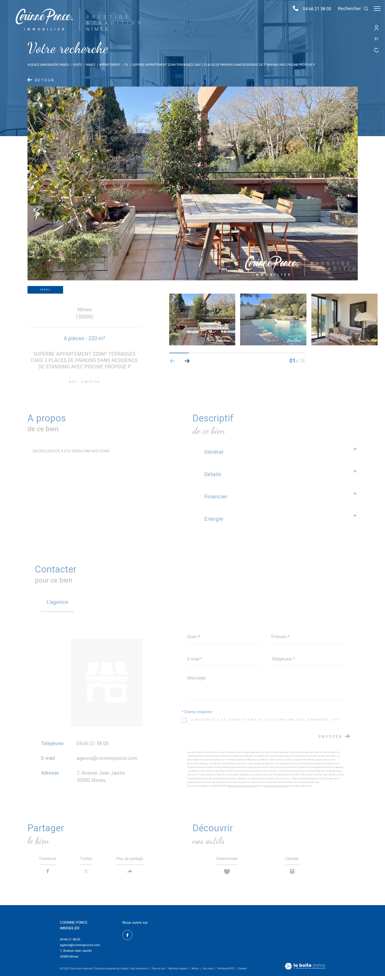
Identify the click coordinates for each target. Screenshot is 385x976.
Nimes (90, 64)
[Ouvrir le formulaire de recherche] (351, 8)
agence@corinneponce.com (107, 758)
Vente (77, 64)
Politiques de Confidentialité (242, 786)
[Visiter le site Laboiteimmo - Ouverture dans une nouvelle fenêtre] (305, 966)
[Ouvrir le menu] (377, 8)
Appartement (110, 64)
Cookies (242, 968)
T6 (126, 64)
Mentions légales (178, 968)
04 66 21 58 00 (314, 9)
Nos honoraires (139, 968)
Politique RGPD (225, 968)
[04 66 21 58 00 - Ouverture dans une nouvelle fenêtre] (293, 9)
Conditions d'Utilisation (276, 786)
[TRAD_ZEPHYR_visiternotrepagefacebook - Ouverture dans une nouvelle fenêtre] (127, 935)
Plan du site (158, 968)
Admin (196, 968)
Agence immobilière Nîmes (48, 64)
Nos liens (208, 968)
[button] (187, 361)
